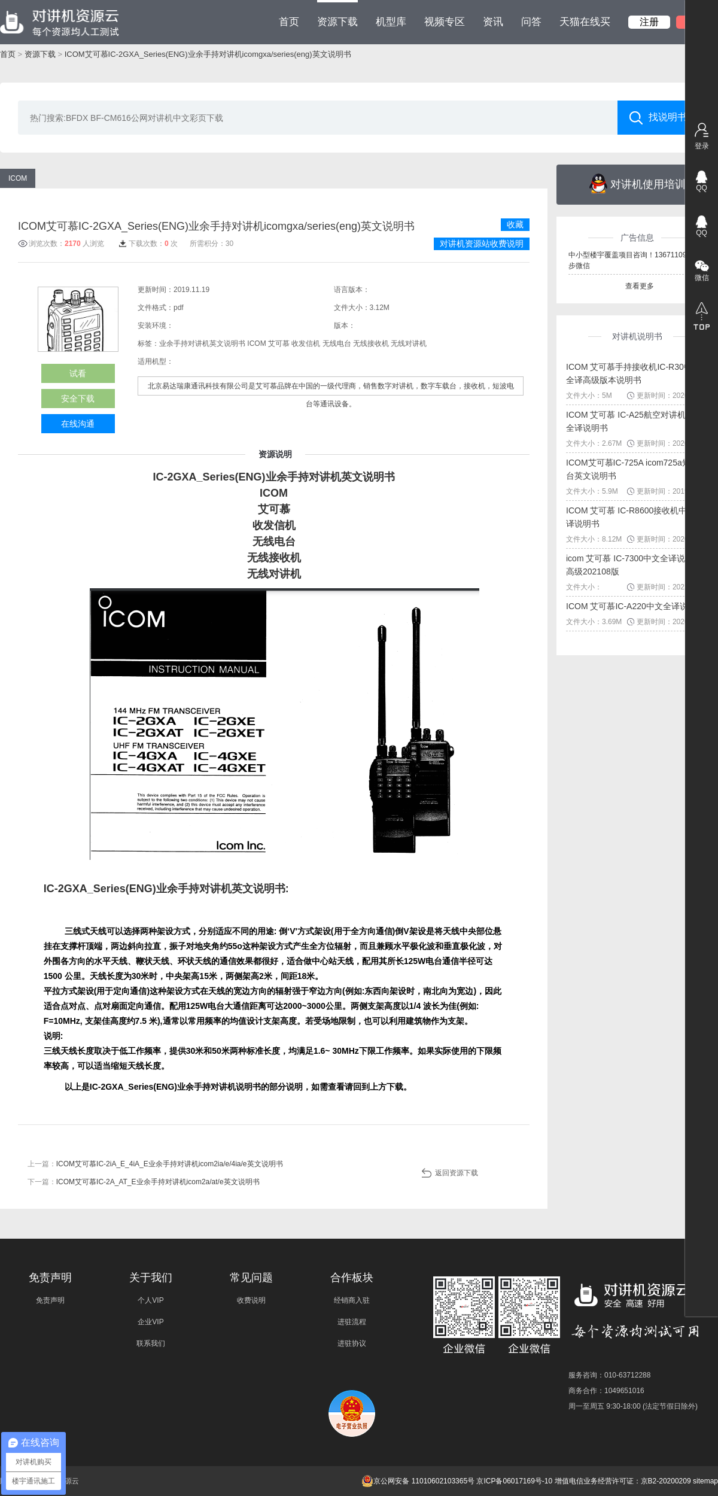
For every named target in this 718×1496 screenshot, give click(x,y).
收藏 (515, 224)
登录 (702, 146)
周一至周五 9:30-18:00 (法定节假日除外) (633, 1406)
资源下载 (337, 14)
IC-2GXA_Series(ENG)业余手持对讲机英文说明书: (166, 889)
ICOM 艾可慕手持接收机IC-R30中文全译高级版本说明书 (633, 373)
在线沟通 (78, 423)
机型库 (391, 22)
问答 (531, 22)
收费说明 (251, 1300)
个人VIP (150, 1300)
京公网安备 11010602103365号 (417, 1481)
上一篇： (155, 1164)
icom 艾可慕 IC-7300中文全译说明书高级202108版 (634, 565)
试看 (77, 373)
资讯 (493, 22)
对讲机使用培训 (637, 184)
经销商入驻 (352, 1300)
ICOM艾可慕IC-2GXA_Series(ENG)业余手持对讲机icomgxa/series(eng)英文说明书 (208, 54)
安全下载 (78, 398)
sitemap (705, 1481)
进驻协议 (351, 1343)
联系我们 (150, 1343)
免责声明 (50, 1300)
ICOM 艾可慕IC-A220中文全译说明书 (635, 606)
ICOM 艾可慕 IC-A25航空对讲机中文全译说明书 (634, 421)
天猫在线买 (584, 22)
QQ (701, 188)
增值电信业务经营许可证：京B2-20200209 (623, 1481)
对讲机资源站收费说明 (482, 243)
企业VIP (150, 1322)
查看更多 (639, 286)
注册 (649, 22)
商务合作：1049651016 (606, 1390)
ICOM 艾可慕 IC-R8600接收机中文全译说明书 (635, 517)
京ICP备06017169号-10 (514, 1481)
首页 (289, 22)
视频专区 (444, 22)
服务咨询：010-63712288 (609, 1375)
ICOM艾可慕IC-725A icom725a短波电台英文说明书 (636, 469)
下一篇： (144, 1182)
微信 (702, 277)
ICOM (17, 178)
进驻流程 (351, 1322)
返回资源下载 (456, 1173)
